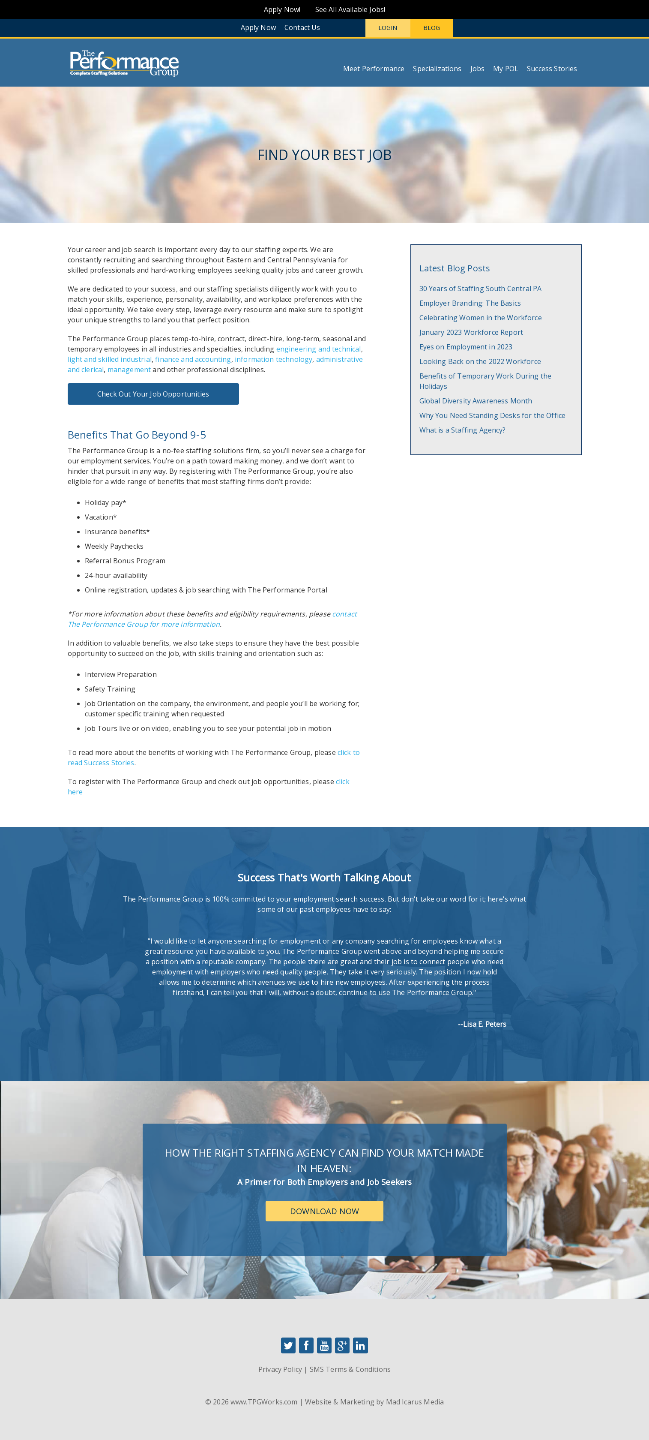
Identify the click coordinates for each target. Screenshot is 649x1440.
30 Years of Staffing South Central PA (480, 288)
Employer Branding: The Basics (470, 303)
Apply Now (258, 27)
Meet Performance (373, 68)
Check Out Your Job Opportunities (153, 394)
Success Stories (552, 68)
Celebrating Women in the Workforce (480, 317)
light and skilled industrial (110, 359)
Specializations (437, 68)
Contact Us (302, 27)
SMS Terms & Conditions (350, 1369)
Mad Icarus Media (415, 1402)
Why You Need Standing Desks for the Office (492, 415)
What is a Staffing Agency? (462, 430)
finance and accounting (193, 359)
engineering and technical (318, 349)
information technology (273, 359)
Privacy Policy (280, 1369)
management (129, 369)
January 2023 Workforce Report (471, 332)
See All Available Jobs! (350, 9)
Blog (431, 28)
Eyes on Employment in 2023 (466, 347)
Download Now (324, 1211)
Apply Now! (282, 9)
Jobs (477, 68)
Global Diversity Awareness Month (475, 401)
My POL (505, 68)
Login (388, 28)
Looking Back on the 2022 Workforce (480, 361)
